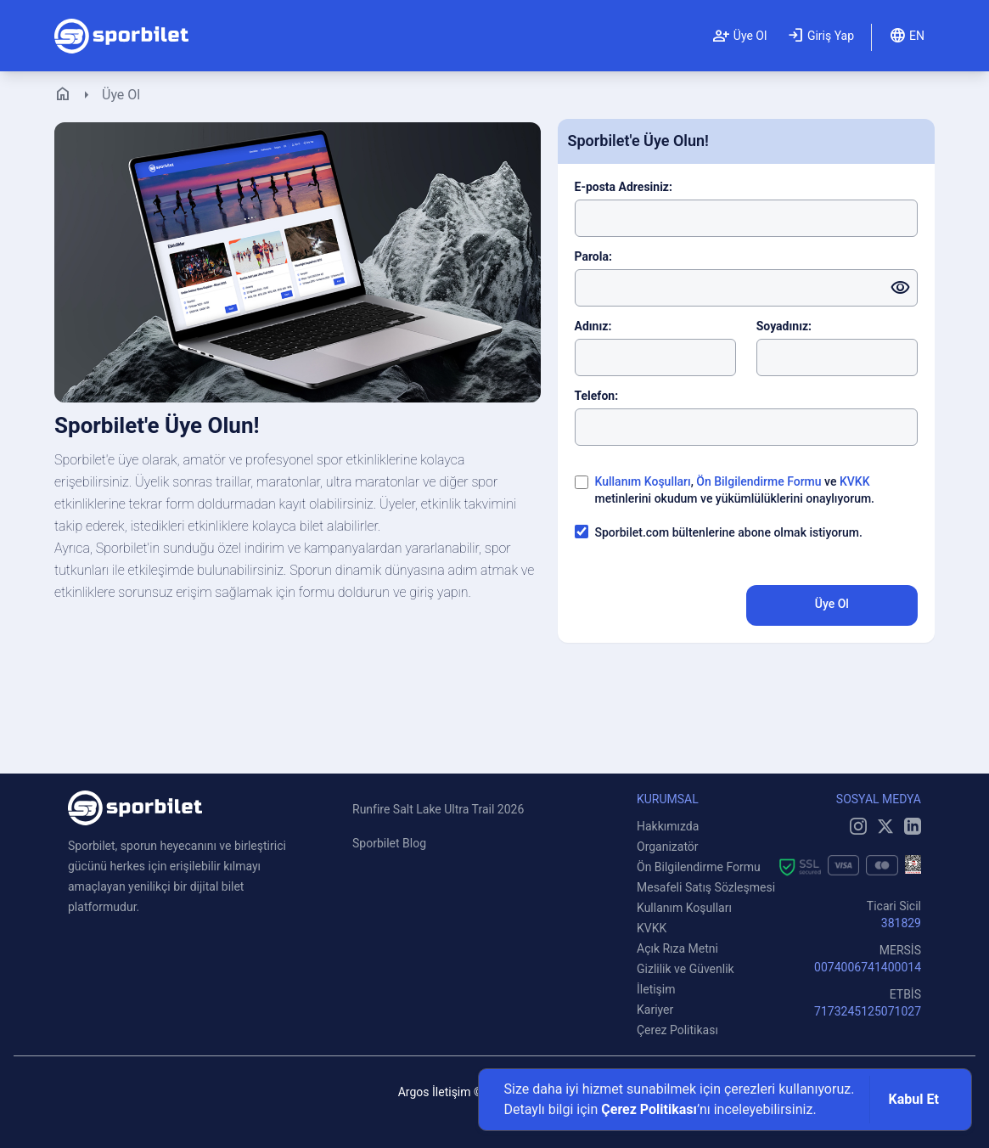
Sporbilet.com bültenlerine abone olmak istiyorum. (729, 532)
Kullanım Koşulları (643, 481)
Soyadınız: (784, 326)
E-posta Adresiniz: (623, 187)
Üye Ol (739, 35)
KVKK (855, 481)
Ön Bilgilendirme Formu (758, 481)
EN (906, 35)
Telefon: (597, 396)
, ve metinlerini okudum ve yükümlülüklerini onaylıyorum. (735, 490)
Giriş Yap (820, 35)
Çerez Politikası (649, 1109)
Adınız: (593, 326)
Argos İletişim (434, 1092)
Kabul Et (914, 1099)
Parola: (593, 256)
